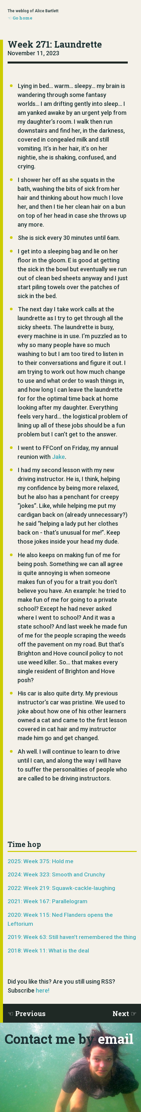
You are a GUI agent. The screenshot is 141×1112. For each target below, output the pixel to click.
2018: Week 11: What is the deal (48, 950)
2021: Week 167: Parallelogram (47, 901)
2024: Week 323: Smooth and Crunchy (56, 874)
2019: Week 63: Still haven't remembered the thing (72, 937)
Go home (22, 18)
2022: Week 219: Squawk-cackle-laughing (61, 888)
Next (121, 1013)
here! (42, 990)
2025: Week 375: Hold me (40, 861)
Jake (58, 456)
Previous (30, 1013)
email (115, 1038)
